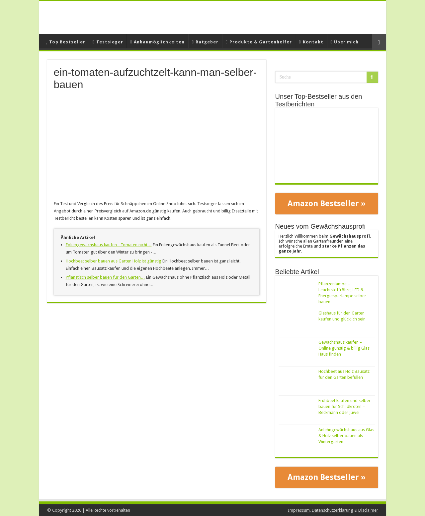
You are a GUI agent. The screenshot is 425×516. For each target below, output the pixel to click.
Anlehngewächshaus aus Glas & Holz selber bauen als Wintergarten (346, 435)
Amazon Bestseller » (327, 203)
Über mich (345, 41)
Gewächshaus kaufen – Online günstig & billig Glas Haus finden (344, 348)
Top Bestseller (65, 41)
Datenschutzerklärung (332, 510)
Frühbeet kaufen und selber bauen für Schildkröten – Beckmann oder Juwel (344, 406)
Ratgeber (205, 41)
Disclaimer (368, 510)
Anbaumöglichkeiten (157, 41)
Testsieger (108, 41)
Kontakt (311, 41)
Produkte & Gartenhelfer (259, 41)
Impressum (299, 510)
